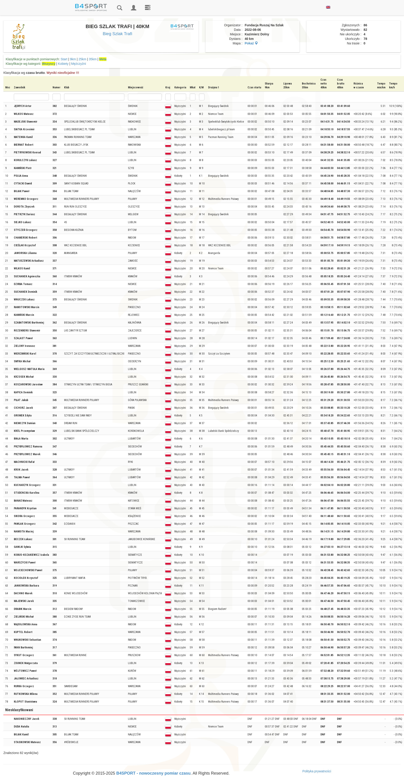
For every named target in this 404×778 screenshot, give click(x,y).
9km (73, 59)
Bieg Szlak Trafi (117, 33)
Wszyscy (48, 63)
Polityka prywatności (316, 771)
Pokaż (251, 43)
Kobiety (63, 63)
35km (92, 59)
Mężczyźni (78, 63)
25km (82, 59)
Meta (102, 59)
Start (64, 59)
